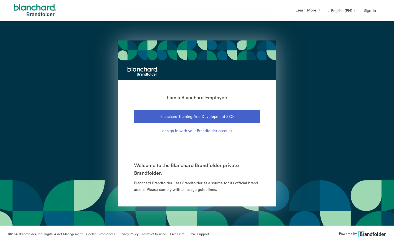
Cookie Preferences (100, 234)
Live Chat (176, 234)
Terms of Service (154, 234)
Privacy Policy (128, 234)
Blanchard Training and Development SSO (197, 116)
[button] (342, 10)
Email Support (198, 234)
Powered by (362, 233)
